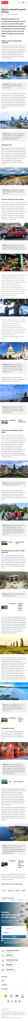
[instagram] (15, 1001)
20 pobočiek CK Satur (13, 950)
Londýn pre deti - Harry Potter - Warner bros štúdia (21, 864)
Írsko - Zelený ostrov (19, 781)
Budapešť (11, 900)
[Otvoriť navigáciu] (26, 2)
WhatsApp (9, 964)
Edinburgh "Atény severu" (19, 542)
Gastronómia (11, 890)
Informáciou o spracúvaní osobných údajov (10, 943)
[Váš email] (14, 929)
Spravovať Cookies (5, 1009)
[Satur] (5, 2)
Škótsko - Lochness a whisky (21, 719)
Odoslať (14, 936)
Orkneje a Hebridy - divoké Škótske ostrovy (20, 607)
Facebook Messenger (12, 960)
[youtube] (19, 1001)
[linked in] (12, 1001)
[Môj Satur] (22, 2)
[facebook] (8, 1001)
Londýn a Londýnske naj (21, 421)
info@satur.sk (10, 969)
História (17, 890)
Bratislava (20, 900)
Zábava (4, 890)
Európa (2, 14)
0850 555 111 (9, 955)
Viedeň (3, 900)
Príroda (23, 890)
